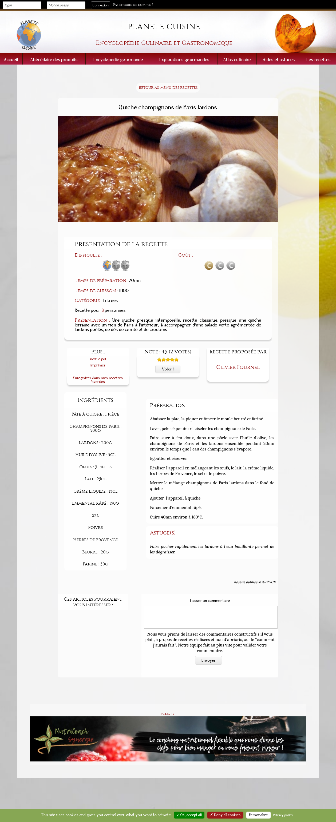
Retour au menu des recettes (168, 87)
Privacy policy (283, 815)
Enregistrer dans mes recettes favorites (98, 380)
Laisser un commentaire (210, 601)
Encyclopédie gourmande (118, 59)
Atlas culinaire (237, 59)
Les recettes (318, 59)
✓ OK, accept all (189, 815)
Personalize (258, 815)
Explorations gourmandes (184, 59)
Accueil (11, 59)
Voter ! (168, 369)
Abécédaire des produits (54, 59)
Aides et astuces (279, 59)
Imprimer (98, 365)
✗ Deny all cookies (225, 815)
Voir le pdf (98, 359)
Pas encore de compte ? (133, 5)
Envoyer (208, 660)
